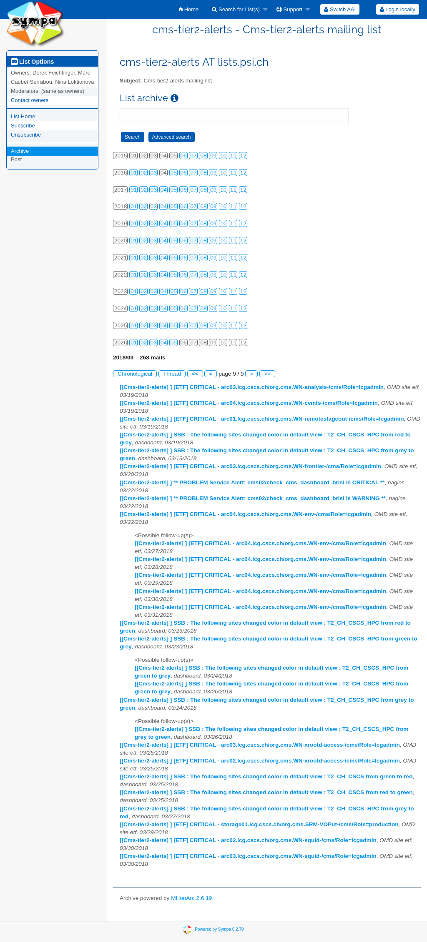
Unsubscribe (26, 135)
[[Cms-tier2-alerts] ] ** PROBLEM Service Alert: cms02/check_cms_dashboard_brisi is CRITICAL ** (252, 482)
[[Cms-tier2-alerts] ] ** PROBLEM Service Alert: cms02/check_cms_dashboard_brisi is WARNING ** (253, 498)
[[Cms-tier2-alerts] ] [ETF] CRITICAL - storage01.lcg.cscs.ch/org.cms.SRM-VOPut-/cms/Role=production (259, 824)
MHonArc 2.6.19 (191, 898)
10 (223, 155)
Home (188, 9)
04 (164, 190)
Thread (172, 374)
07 (193, 155)
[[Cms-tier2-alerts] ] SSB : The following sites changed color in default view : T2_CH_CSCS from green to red (266, 776)
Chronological (135, 374)
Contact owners (29, 100)
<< (195, 374)
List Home (23, 116)
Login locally (397, 9)
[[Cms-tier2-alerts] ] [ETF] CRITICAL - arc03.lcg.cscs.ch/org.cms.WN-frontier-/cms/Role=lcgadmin (250, 466)
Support (289, 9)
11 (233, 155)
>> (267, 374)
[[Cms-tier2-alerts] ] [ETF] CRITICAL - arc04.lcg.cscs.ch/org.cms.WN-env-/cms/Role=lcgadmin (245, 514)
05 (174, 172)
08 (203, 155)
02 (144, 172)
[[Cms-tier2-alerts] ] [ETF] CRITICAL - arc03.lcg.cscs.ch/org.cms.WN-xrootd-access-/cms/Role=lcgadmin (260, 745)
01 (134, 172)
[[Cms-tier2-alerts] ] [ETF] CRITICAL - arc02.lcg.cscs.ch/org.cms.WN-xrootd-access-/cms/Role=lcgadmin (260, 761)
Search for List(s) (236, 9)
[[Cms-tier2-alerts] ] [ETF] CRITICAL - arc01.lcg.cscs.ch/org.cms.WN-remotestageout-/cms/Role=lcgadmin (262, 419)
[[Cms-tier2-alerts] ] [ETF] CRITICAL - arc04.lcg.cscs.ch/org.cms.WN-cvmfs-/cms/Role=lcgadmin (249, 403)
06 (184, 155)
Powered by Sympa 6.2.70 (219, 929)
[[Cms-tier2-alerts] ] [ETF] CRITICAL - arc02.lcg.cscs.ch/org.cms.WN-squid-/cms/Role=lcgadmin (248, 840)
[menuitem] (188, 9)
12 (243, 155)
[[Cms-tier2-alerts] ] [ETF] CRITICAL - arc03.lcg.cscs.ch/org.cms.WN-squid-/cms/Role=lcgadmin (248, 856)
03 (154, 172)
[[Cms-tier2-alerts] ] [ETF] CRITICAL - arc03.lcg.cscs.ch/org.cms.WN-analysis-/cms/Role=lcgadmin (252, 387)
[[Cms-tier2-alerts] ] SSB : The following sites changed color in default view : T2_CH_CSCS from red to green (266, 792)
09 (213, 155)
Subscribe (23, 125)
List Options (32, 61)
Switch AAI (340, 9)
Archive (20, 151)
